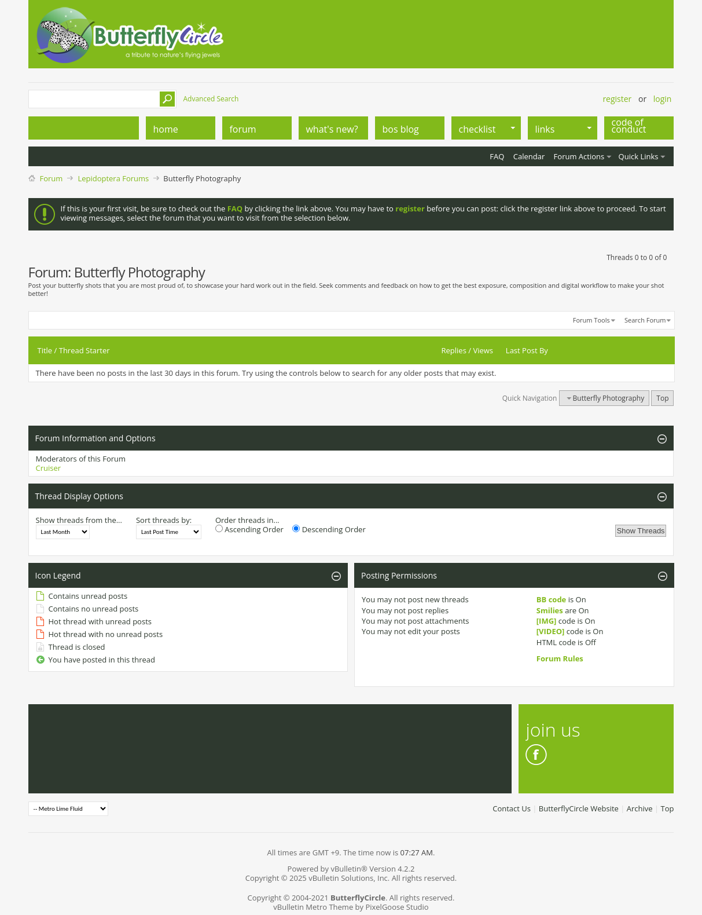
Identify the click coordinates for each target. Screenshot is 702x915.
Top (662, 398)
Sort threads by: (164, 520)
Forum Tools (591, 320)
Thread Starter (84, 350)
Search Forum (645, 320)
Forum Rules (559, 658)
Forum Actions (579, 156)
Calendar (529, 156)
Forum (51, 178)
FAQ (497, 156)
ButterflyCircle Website (579, 808)
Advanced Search (211, 99)
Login (662, 98)
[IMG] (546, 621)
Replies (454, 350)
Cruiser (48, 468)
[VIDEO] (550, 631)
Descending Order (328, 529)
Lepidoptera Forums (113, 178)
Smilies (549, 610)
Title (45, 350)
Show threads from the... (79, 520)
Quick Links (639, 156)
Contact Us (511, 808)
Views (483, 350)
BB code (551, 599)
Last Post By (527, 350)
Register (616, 98)
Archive (640, 808)
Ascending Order (249, 529)
